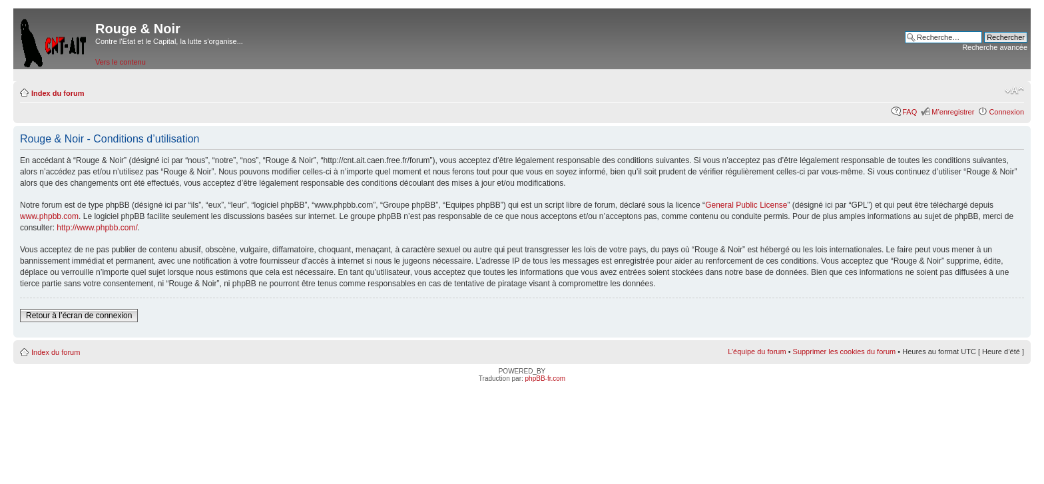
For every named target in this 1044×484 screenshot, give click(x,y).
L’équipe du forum (757, 352)
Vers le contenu (120, 62)
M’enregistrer (952, 112)
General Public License (746, 205)
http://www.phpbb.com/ (97, 227)
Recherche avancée (994, 47)
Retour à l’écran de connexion (79, 315)
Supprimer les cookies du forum (844, 352)
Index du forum (57, 93)
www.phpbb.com (49, 216)
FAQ (909, 112)
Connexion (1006, 112)
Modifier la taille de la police (1014, 91)
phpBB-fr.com (545, 378)
